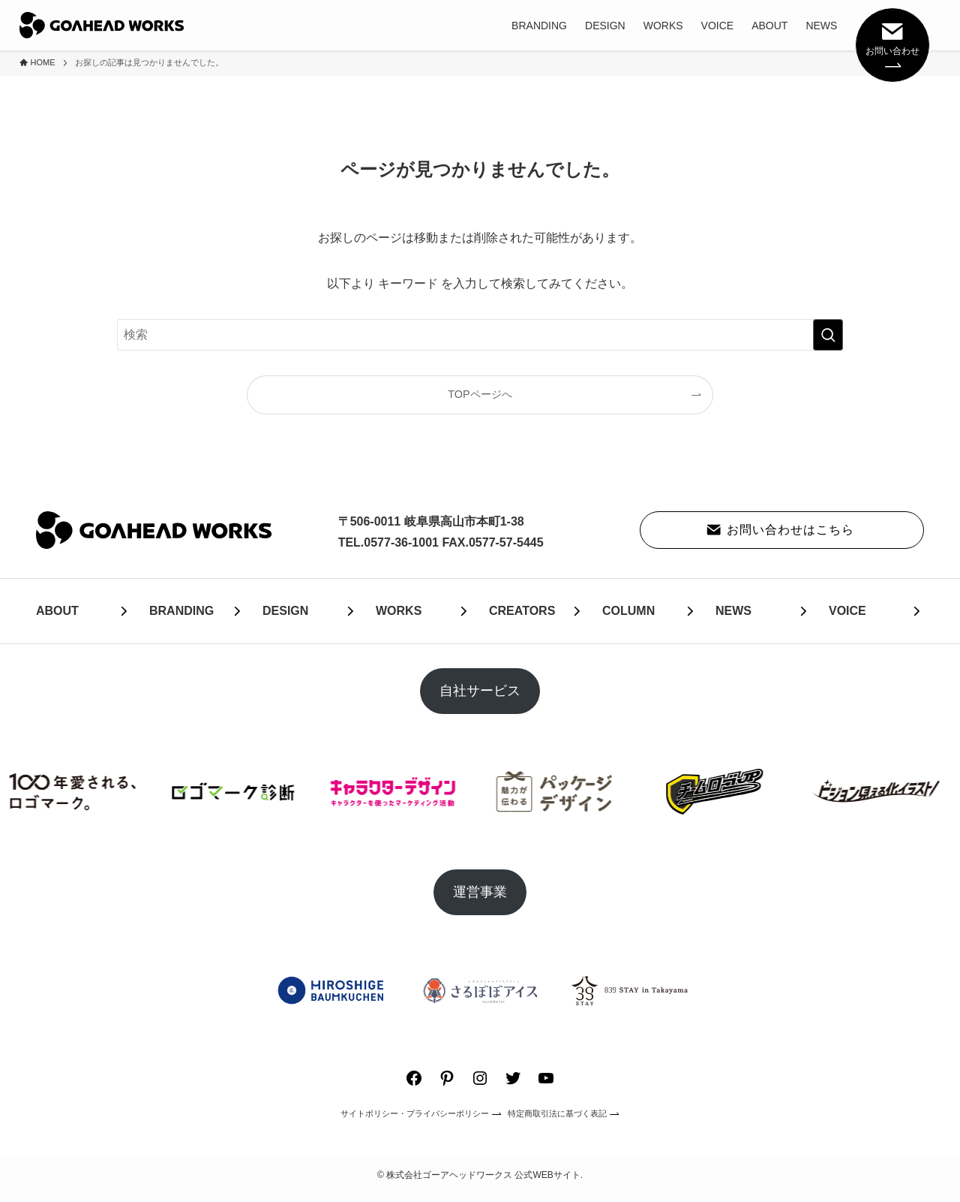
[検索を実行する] (828, 335)
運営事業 (480, 891)
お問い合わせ (893, 43)
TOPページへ (480, 394)
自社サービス (480, 690)
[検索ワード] (480, 335)
